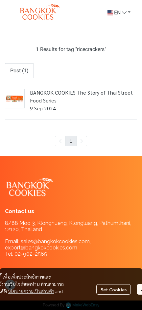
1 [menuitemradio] (71, 141)
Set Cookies (114, 289)
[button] (118, 12)
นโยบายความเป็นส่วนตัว (31, 291)
